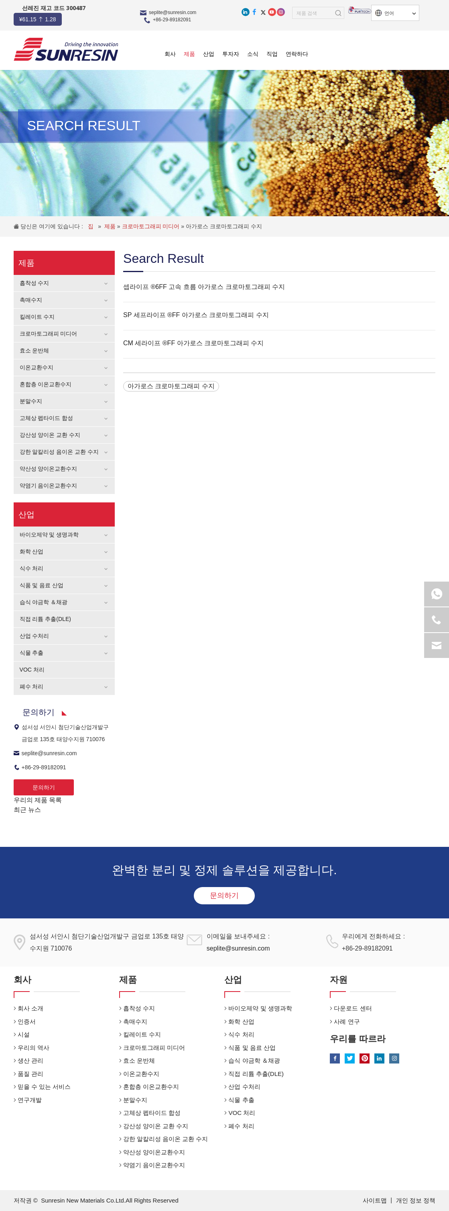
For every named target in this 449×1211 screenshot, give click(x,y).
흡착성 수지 (34, 283)
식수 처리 (32, 568)
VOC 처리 (32, 669)
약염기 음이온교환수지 (48, 485)
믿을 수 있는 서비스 (44, 1086)
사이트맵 (375, 1200)
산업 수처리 (34, 636)
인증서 (27, 1021)
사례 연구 (347, 1021)
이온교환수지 (36, 367)
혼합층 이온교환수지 (46, 384)
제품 (110, 226)
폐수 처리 (32, 686)
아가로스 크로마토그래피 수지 (224, 226)
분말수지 (31, 401)
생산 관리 (30, 1060)
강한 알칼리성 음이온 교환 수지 (59, 452)
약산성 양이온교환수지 (48, 468)
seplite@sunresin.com (172, 12)
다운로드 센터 (353, 1008)
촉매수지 (31, 300)
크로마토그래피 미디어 (151, 226)
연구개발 (30, 1099)
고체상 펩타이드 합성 (46, 418)
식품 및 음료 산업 (42, 585)
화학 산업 (32, 551)
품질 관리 (30, 1073)
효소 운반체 (34, 350)
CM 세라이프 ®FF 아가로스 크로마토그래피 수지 (193, 343)
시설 (24, 1034)
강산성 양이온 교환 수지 (50, 435)
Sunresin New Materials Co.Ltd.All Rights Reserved (110, 1200)
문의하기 (44, 787)
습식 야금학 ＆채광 (44, 602)
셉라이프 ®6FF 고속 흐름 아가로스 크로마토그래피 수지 (204, 286)
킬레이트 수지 (37, 317)
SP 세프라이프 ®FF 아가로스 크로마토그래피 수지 (196, 314)
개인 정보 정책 (415, 1200)
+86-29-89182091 (172, 20)
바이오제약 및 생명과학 (49, 534)
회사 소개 (30, 1008)
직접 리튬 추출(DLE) (45, 619)
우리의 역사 (33, 1047)
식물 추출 (32, 653)
